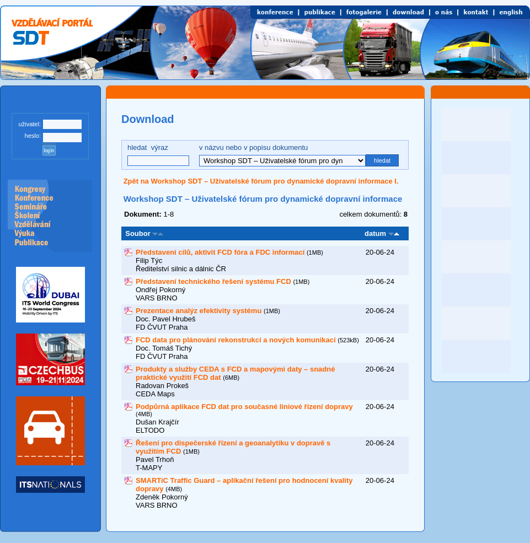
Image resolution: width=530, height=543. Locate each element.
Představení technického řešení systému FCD (213, 281)
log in (49, 149)
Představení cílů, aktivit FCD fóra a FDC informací (220, 252)
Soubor (136, 233)
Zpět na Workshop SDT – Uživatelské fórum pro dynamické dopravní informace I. (261, 181)
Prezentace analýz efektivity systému (198, 311)
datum (375, 233)
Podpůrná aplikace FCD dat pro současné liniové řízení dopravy (244, 406)
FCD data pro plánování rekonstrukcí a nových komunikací (236, 340)
